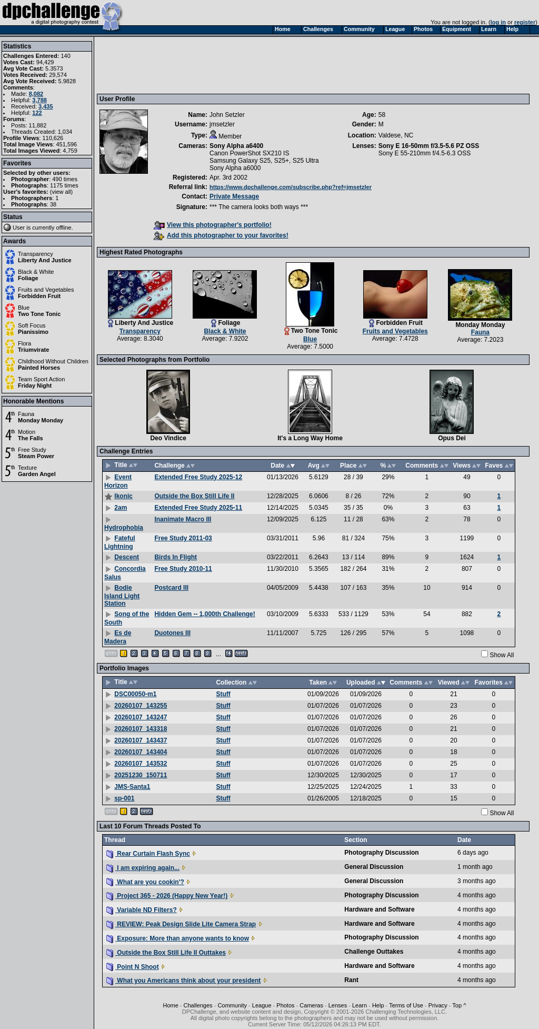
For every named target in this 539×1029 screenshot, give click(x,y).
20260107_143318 (140, 729)
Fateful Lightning (119, 542)
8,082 (36, 94)
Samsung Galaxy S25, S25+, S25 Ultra (264, 160)
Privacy (437, 1005)
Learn (359, 1005)
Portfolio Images (124, 668)
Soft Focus (32, 325)
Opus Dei (452, 438)
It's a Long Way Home (310, 438)
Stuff (223, 694)
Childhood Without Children (53, 361)
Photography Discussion (381, 852)
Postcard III (171, 587)
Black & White (36, 272)
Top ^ (459, 1005)
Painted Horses (39, 367)
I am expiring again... (142, 868)
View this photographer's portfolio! (213, 225)
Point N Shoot (132, 967)
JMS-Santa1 (132, 786)
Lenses (337, 1005)
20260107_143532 (140, 763)
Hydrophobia (123, 527)
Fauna (26, 414)
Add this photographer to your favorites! (221, 235)
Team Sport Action (41, 379)
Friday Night (35, 385)
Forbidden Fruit (39, 296)
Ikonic (123, 496)
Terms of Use (406, 1005)
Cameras (311, 1005)
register (524, 22)
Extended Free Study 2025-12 (198, 477)
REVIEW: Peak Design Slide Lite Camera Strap (181, 924)
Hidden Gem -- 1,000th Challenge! (204, 614)
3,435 (45, 106)
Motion (26, 432)
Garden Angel (37, 474)
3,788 (39, 100)
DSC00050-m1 (135, 694)
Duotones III (172, 633)
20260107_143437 (140, 740)
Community (232, 1005)
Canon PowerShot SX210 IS (249, 153)
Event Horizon (118, 481)
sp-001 (124, 798)
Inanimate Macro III (182, 519)
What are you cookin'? (145, 882)
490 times (64, 179)
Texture (27, 467)
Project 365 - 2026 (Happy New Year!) (166, 895)
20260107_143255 (140, 705)
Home (170, 1005)
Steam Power (36, 456)
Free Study (32, 450)
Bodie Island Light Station (121, 595)
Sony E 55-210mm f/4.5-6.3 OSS (424, 153)
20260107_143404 (140, 752)
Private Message (234, 196)
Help (378, 1005)
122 (37, 113)
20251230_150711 (140, 775)
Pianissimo (33, 332)
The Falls (30, 438)
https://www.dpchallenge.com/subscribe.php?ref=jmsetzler (290, 187)
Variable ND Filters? (141, 910)
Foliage (28, 278)
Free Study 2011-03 (183, 538)
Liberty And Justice (45, 260)
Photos (285, 1005)
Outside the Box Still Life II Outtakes (166, 952)
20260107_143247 (140, 717)
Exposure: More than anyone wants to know (177, 938)
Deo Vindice (168, 438)
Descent (126, 557)
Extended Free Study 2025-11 (198, 507)
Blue (23, 307)
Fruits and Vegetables (46, 289)
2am (120, 507)
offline (64, 227)
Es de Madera (117, 637)
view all (61, 192)
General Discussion (373, 866)
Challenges (198, 1005)
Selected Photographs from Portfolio (154, 359)
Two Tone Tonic (39, 314)
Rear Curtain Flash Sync (148, 853)
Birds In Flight (175, 557)
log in (498, 22)
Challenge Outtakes (373, 951)
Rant (351, 980)
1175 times (64, 185)
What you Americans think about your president (183, 980)
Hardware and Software (379, 909)
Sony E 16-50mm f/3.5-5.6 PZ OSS (428, 146)
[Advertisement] (291, 64)
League (262, 1005)
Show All (502, 655)
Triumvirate (33, 350)
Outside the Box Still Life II (194, 496)
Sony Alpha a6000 (235, 168)
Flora (24, 343)
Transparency (35, 254)
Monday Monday (40, 420)
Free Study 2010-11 (183, 568)
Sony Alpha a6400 (236, 146)
